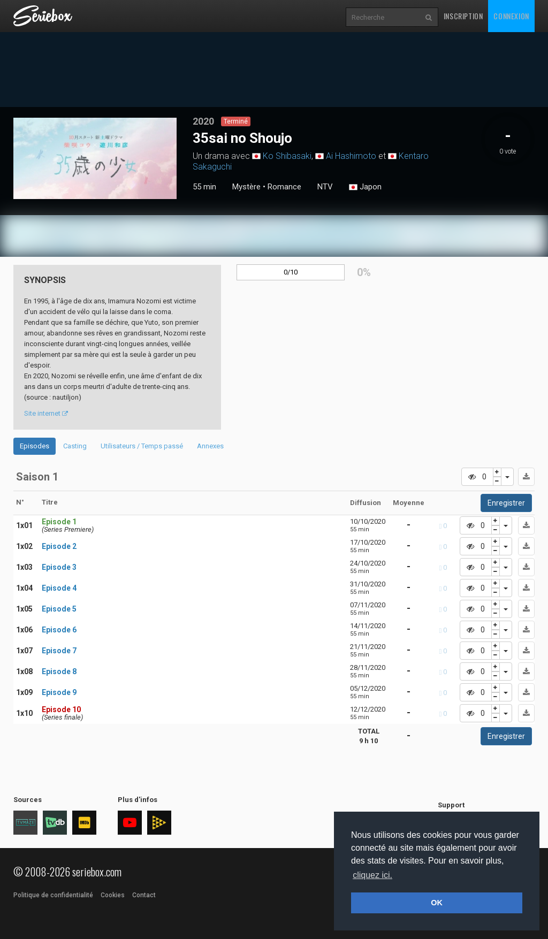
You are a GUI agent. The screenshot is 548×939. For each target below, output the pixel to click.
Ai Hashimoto (351, 156)
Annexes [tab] (210, 446)
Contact (144, 895)
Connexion (511, 15)
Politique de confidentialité (53, 895)
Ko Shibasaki (287, 156)
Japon (365, 187)
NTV (325, 187)
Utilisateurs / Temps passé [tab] (142, 446)
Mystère (246, 187)
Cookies (113, 895)
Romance (284, 187)
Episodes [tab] (34, 446)
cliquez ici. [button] (372, 875)
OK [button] (437, 902)
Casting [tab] (75, 446)
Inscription (463, 15)
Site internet (46, 413)
